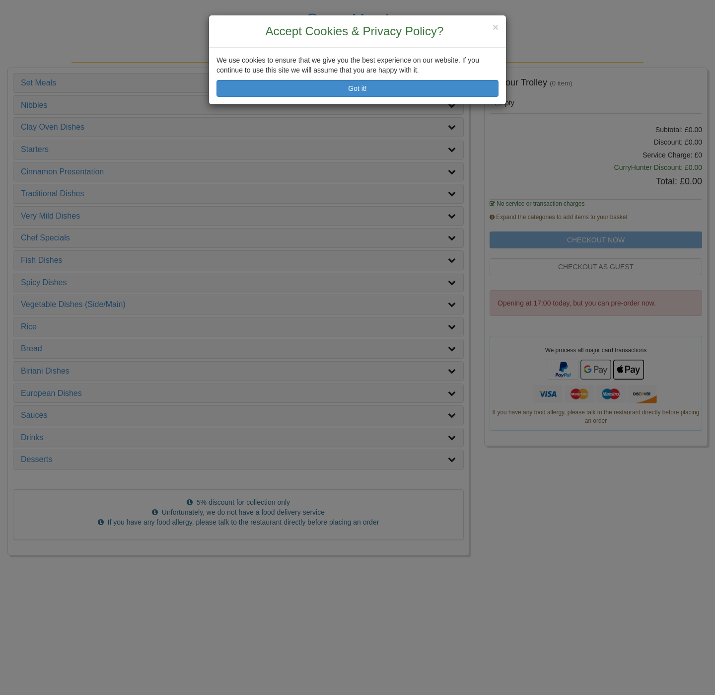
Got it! (357, 88)
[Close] (496, 27)
